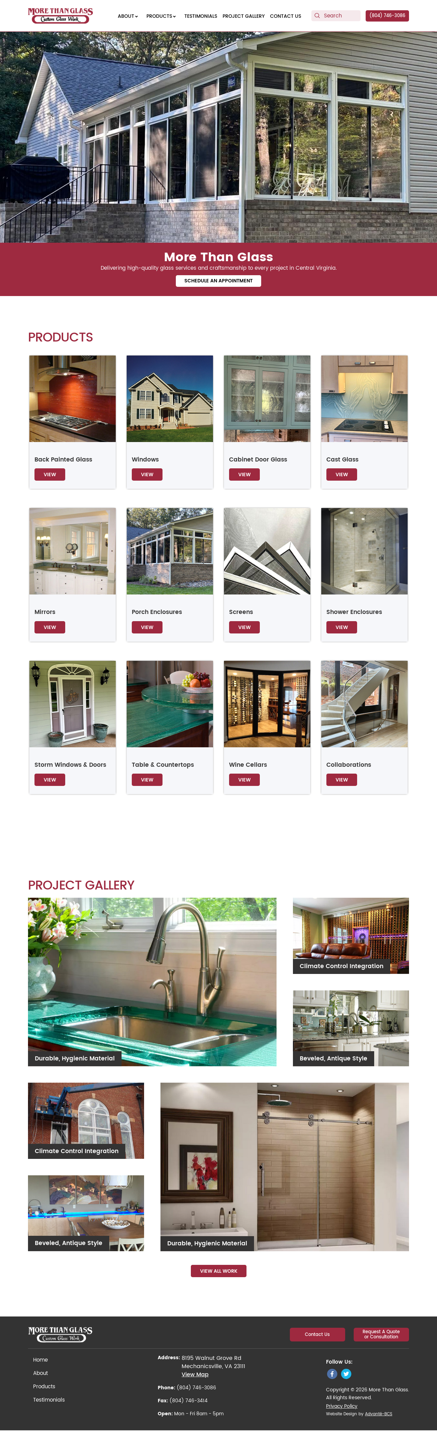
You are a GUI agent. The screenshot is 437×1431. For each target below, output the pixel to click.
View (50, 476)
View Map (195, 1375)
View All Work (218, 1272)
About (40, 1374)
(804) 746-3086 (387, 16)
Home (40, 1360)
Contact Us (318, 1334)
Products (44, 1387)
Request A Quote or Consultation (381, 1334)
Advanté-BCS (378, 1415)
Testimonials (49, 1400)
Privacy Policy (341, 1407)
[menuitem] (129, 16)
